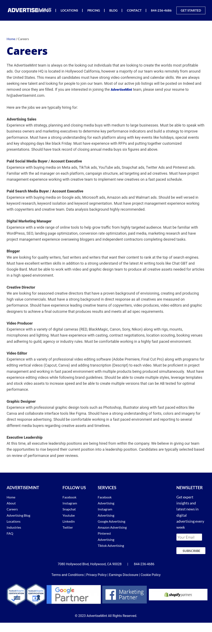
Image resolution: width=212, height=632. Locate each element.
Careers (13, 509)
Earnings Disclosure (123, 584)
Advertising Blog (20, 515)
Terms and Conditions (68, 584)
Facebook (70, 497)
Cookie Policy (151, 584)
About (12, 503)
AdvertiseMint (29, 10)
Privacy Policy (96, 584)
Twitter (69, 527)
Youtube (69, 515)
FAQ (10, 533)
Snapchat (70, 509)
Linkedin (69, 521)
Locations (14, 521)
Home (12, 497)
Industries (15, 527)
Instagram (71, 503)
